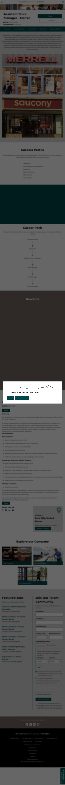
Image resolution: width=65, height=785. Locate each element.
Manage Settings (22, 398)
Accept (11, 398)
